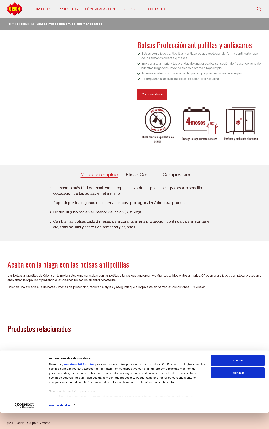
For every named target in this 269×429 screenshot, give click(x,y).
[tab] (99, 175)
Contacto (156, 9)
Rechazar (238, 389)
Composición (177, 174)
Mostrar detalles (60, 421)
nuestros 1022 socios (79, 380)
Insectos (43, 9)
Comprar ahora (152, 94)
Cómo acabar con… (100, 9)
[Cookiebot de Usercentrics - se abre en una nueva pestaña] (24, 422)
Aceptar (238, 376)
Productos (68, 9)
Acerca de (131, 9)
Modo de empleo (99, 174)
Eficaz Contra (140, 174)
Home (11, 24)
